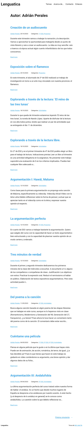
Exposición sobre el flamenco (29, 66)
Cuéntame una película (25, 336)
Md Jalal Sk (78, 425)
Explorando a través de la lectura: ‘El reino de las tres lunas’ (39, 102)
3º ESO (46, 342)
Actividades (42, 110)
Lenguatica (10, 4)
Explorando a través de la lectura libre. (35, 140)
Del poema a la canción (25, 297)
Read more (13, 57)
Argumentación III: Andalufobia (30, 375)
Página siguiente (64, 417)
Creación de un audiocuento (28, 27)
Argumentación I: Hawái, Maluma (32, 179)
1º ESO (41, 34)
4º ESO (41, 225)
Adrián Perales (15, 34)
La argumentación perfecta (28, 218)
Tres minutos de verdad (25, 254)
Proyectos (47, 34)
